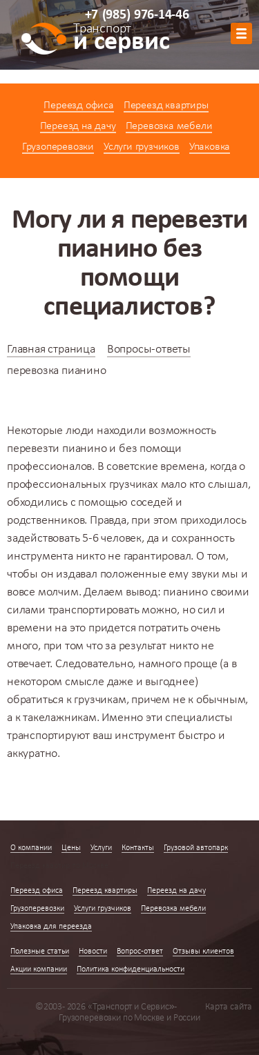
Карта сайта (228, 1007)
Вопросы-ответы (149, 349)
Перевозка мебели (169, 126)
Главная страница (51, 349)
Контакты (138, 848)
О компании (31, 848)
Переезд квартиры (166, 105)
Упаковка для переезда (51, 927)
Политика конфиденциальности (130, 969)
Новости (93, 951)
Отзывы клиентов (203, 951)
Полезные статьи (39, 951)
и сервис (121, 39)
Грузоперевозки (58, 146)
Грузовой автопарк (196, 848)
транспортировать (94, 610)
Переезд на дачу (78, 126)
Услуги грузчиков (142, 146)
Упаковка (209, 146)
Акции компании (38, 969)
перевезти (33, 448)
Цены (71, 848)
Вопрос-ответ (140, 951)
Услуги (101, 848)
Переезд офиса (78, 105)
